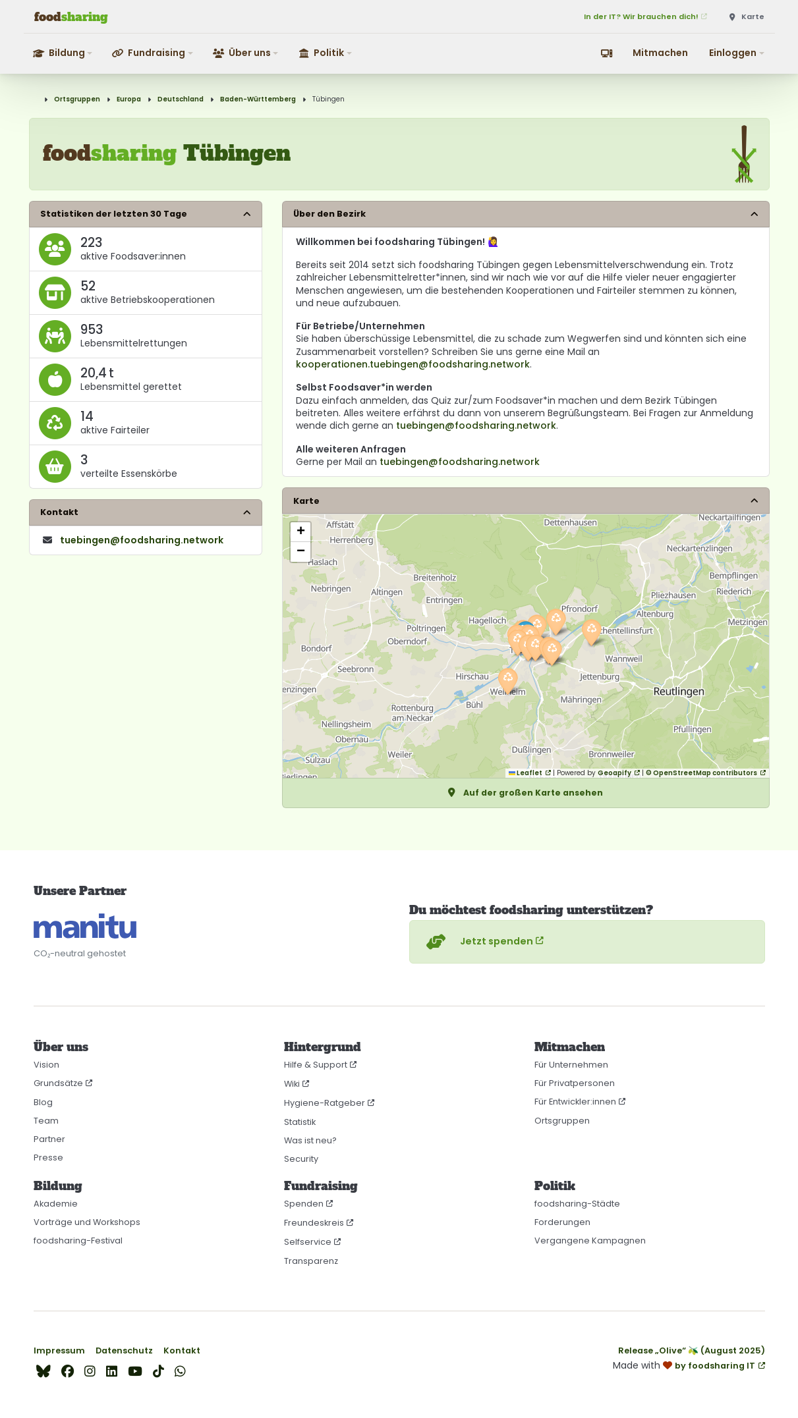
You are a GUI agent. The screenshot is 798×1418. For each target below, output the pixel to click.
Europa (129, 99)
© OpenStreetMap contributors (701, 773)
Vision (46, 1064)
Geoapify (614, 773)
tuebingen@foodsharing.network (476, 425)
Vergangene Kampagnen (590, 1240)
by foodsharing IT (715, 1365)
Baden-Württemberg (258, 99)
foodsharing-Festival (78, 1240)
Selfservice (307, 1241)
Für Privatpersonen (574, 1083)
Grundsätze (58, 1083)
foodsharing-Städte (577, 1203)
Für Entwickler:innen (575, 1101)
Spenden (304, 1203)
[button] (63, 53)
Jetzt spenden (478, 942)
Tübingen (328, 99)
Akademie (56, 1203)
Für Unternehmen (571, 1064)
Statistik (300, 1122)
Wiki (292, 1083)
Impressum (59, 1350)
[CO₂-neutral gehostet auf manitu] (85, 926)
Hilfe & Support (315, 1064)
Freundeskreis (314, 1222)
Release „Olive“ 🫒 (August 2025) (691, 1350)
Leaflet (525, 773)
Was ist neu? (310, 1140)
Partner (49, 1139)
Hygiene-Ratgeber (324, 1102)
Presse (48, 1157)
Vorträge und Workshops (87, 1222)
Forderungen (562, 1222)
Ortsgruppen (77, 99)
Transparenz (311, 1261)
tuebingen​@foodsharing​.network (141, 540)
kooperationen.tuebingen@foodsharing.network (413, 364)
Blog (43, 1102)
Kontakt (181, 1350)
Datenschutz (124, 1350)
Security (301, 1158)
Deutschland (180, 99)
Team (46, 1120)
